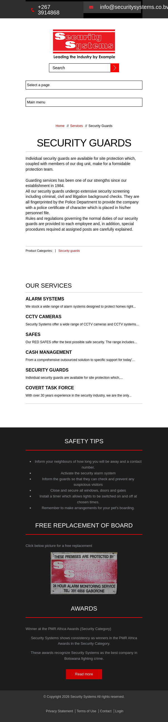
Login (123, 711)
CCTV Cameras (43, 317)
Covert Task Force (50, 388)
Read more (84, 674)
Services (76, 126)
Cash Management (49, 352)
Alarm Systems (45, 299)
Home (60, 126)
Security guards (69, 250)
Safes (33, 334)
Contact (107, 711)
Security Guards (47, 370)
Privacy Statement (56, 711)
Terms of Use (86, 711)
